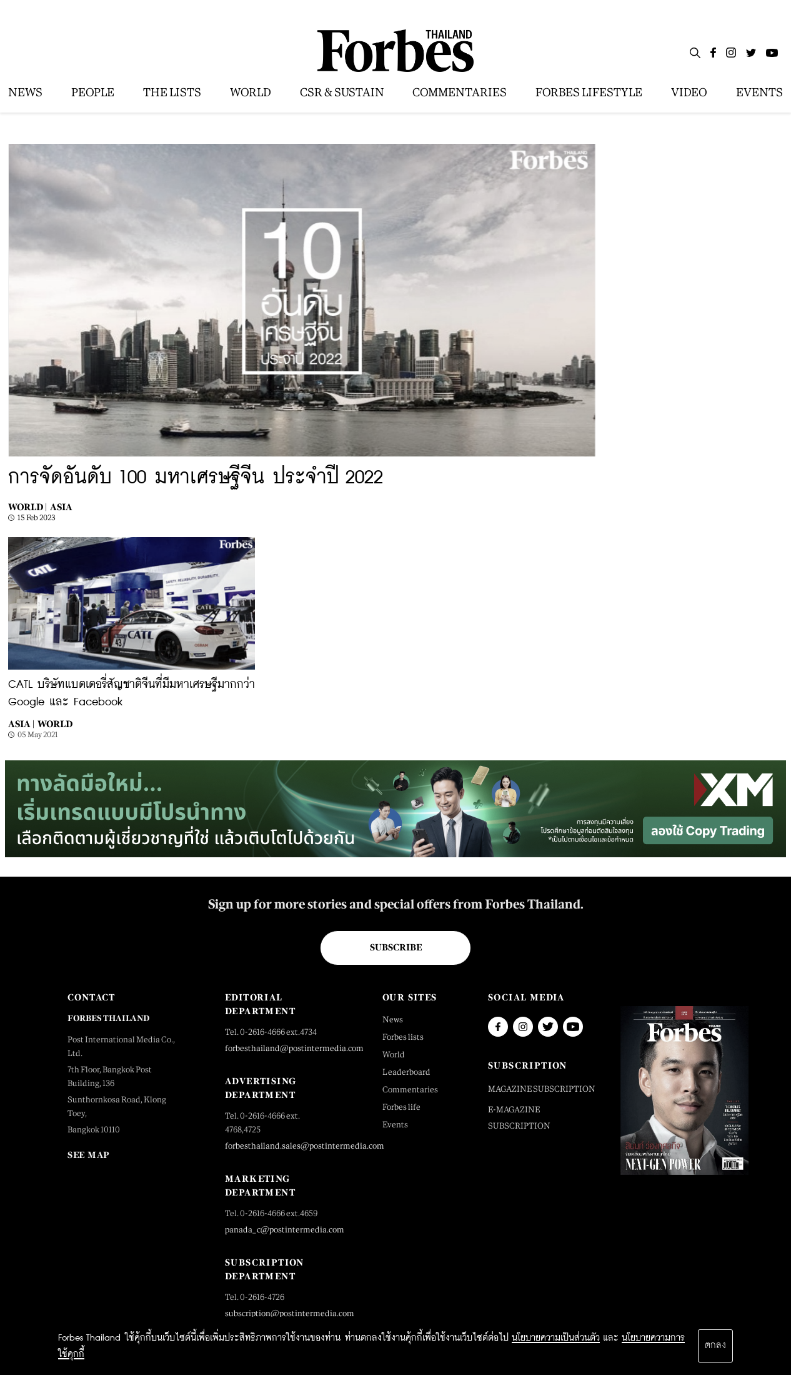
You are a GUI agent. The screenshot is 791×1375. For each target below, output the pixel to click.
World (54, 723)
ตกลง (715, 1345)
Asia (61, 506)
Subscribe (396, 947)
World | (27, 506)
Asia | (21, 723)
